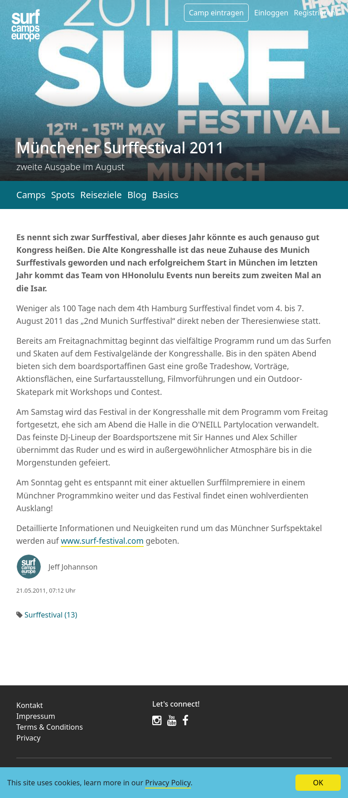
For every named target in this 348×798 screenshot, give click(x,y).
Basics (165, 195)
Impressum (35, 716)
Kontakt (29, 705)
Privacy (28, 738)
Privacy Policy (167, 783)
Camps (30, 195)
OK (318, 783)
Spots (63, 195)
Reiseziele (101, 195)
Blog (137, 195)
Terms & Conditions (49, 727)
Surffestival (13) (50, 615)
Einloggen (271, 13)
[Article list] (25, 25)
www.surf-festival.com (102, 540)
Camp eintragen (216, 13)
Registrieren (314, 13)
